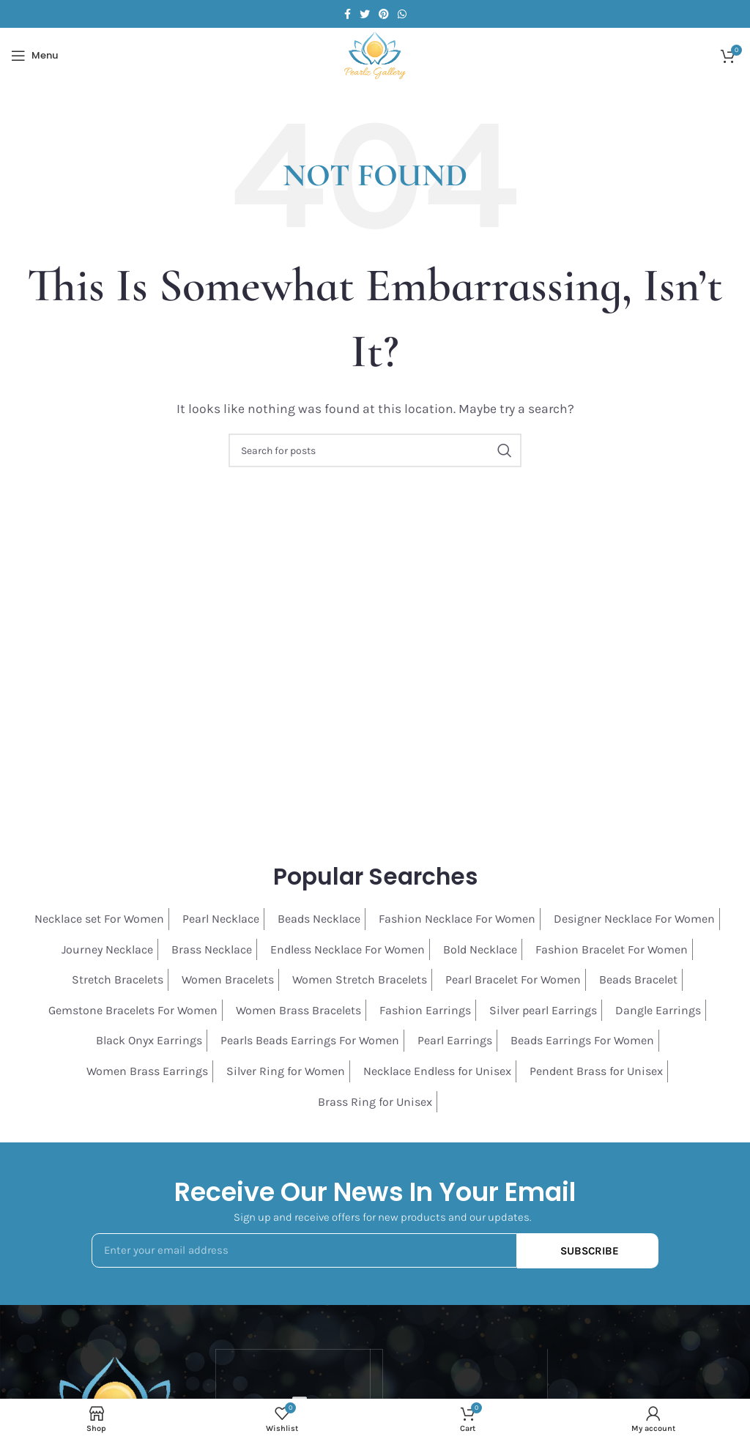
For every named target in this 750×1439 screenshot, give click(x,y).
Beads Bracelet (638, 979)
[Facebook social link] (347, 13)
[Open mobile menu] (34, 55)
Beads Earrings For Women (582, 1040)
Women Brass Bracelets (298, 1010)
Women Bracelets (228, 979)
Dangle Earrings (658, 1010)
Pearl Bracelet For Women (513, 979)
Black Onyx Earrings (149, 1040)
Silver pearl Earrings (543, 1010)
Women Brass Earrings (147, 1071)
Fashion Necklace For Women (457, 919)
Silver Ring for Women (285, 1071)
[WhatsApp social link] (402, 13)
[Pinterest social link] (383, 13)
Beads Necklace (319, 919)
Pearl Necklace (220, 919)
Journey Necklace (107, 949)
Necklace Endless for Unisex (437, 1071)
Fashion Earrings (425, 1010)
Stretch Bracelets (117, 979)
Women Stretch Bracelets (359, 979)
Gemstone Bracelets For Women (133, 1010)
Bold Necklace (480, 949)
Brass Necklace (211, 949)
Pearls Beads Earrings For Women (309, 1040)
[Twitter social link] (364, 13)
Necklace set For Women (99, 919)
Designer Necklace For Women (634, 919)
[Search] (375, 450)
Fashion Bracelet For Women (611, 949)
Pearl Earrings (454, 1040)
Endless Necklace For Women (347, 949)
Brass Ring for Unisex (375, 1102)
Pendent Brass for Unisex (596, 1071)
